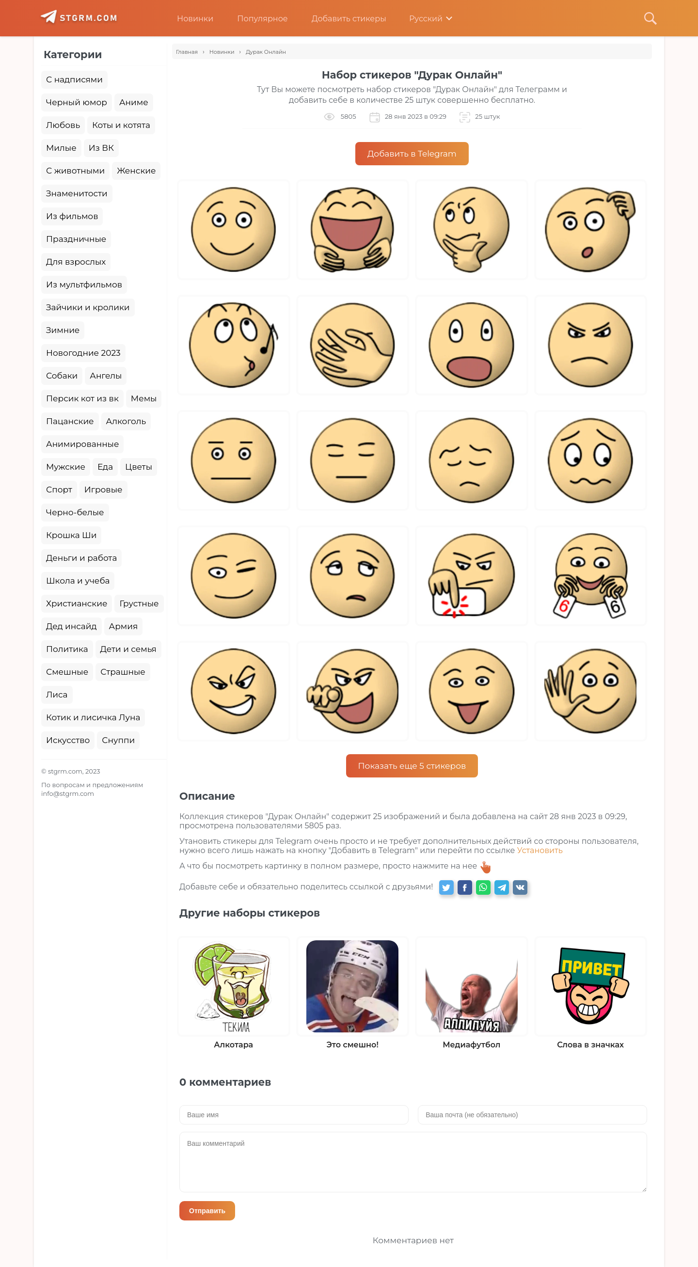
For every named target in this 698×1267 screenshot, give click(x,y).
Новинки (187, 18)
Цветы (138, 467)
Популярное (254, 18)
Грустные (139, 603)
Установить (540, 850)
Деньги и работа (81, 558)
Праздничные (76, 239)
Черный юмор (76, 102)
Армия (123, 626)
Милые (61, 148)
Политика (67, 649)
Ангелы (106, 375)
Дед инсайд (71, 626)
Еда (105, 467)
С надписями (74, 79)
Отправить (207, 1211)
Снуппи (118, 740)
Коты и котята (121, 125)
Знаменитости (77, 193)
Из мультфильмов (84, 284)
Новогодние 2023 (83, 353)
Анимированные (82, 444)
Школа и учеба (78, 581)
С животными (75, 170)
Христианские (76, 603)
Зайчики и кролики (88, 307)
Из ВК (101, 148)
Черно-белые (75, 512)
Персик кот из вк (82, 398)
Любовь (63, 125)
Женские (136, 170)
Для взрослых (76, 262)
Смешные (67, 672)
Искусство (68, 740)
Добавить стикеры (341, 18)
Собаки (62, 375)
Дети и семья (128, 649)
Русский (419, 18)
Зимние (62, 330)
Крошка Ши (71, 535)
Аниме (133, 102)
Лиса (57, 694)
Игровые (103, 489)
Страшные (122, 672)
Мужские (65, 467)
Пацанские (70, 421)
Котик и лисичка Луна (93, 717)
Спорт (59, 489)
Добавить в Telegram (412, 153)
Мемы (144, 398)
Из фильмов (72, 216)
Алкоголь (126, 421)
